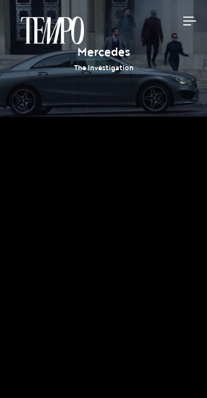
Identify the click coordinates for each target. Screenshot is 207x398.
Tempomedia (52, 30)
